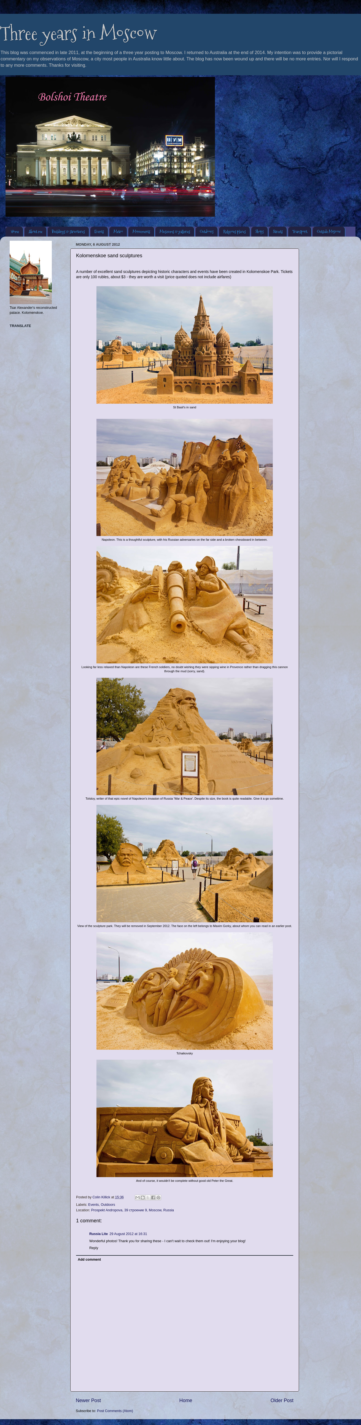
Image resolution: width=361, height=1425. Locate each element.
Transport (299, 231)
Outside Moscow (329, 231)
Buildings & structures (68, 231)
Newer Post (88, 1400)
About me (35, 231)
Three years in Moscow (78, 33)
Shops (259, 231)
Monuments (141, 231)
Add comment (89, 1259)
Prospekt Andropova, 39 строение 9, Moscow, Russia (132, 1210)
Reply (93, 1248)
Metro (118, 231)
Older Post (282, 1400)
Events (99, 231)
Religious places (234, 231)
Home (15, 231)
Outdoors (207, 231)
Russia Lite (98, 1234)
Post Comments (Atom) (115, 1411)
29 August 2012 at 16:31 (128, 1234)
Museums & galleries (175, 231)
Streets (278, 231)
